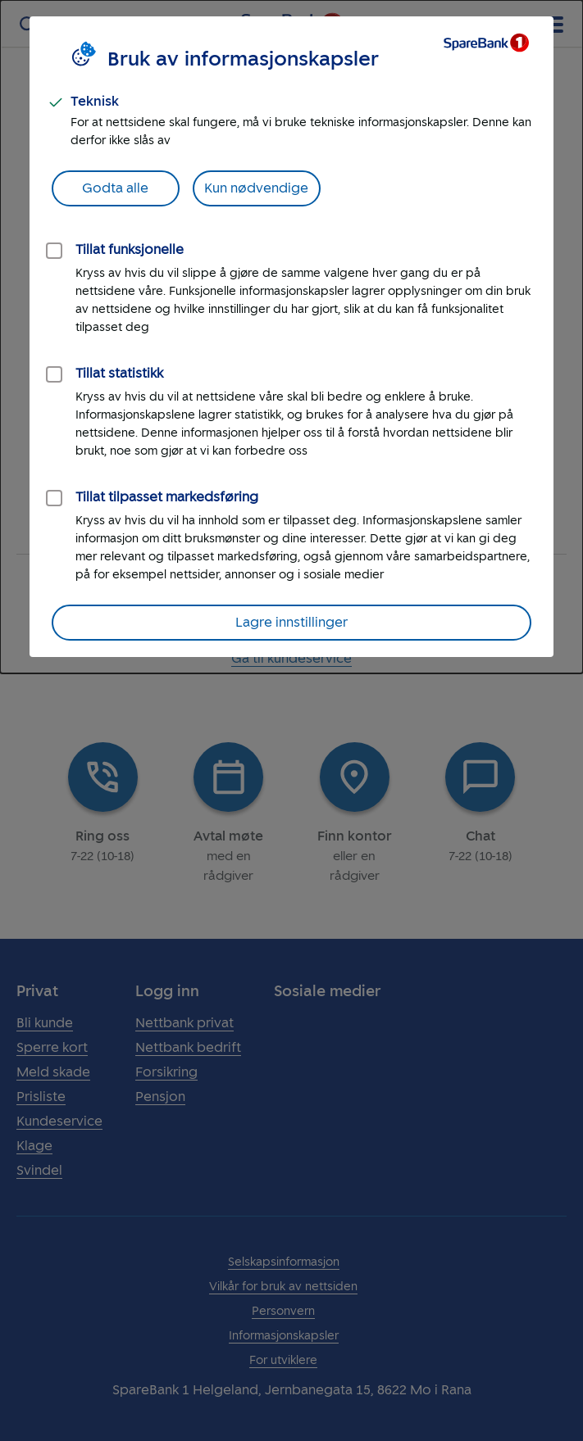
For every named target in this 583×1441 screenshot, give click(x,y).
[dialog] (291, 336)
